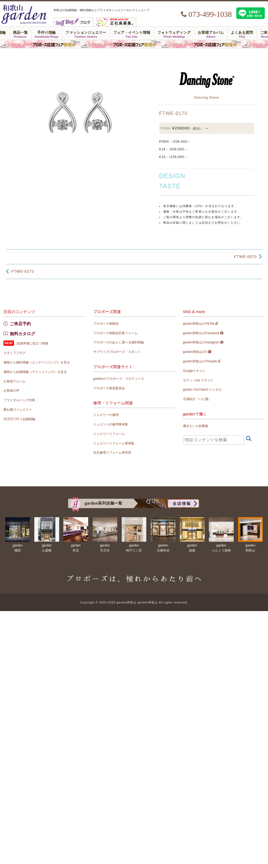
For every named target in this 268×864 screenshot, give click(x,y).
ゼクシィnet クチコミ (198, 380)
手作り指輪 (47, 33)
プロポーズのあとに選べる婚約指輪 (118, 342)
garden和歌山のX (197, 352)
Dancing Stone (206, 97)
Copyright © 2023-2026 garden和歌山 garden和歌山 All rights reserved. (134, 602)
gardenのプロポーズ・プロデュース (118, 379)
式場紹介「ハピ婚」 (197, 399)
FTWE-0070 (245, 257)
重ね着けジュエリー (17, 409)
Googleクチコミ (194, 371)
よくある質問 (242, 33)
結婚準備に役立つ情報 (32, 343)
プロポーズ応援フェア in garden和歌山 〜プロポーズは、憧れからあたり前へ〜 (134, 44)
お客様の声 (11, 390)
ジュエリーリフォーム (109, 434)
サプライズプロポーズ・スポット (117, 352)
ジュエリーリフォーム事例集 (113, 443)
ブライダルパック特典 (19, 400)
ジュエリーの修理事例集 (110, 424)
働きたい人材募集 (195, 426)
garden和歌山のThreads (202, 361)
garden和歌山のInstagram (203, 342)
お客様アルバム (211, 33)
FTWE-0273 (22, 271)
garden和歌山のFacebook (203, 333)
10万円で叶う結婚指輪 (19, 419)
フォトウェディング (174, 33)
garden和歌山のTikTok (200, 323)
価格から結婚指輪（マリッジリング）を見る (35, 372)
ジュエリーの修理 (106, 415)
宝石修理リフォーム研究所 (112, 452)
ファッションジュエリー (85, 33)
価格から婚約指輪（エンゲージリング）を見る (36, 362)
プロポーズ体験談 (106, 323)
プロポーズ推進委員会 (109, 388)
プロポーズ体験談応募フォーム (115, 333)
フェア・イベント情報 (131, 33)
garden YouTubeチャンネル (202, 389)
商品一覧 (20, 33)
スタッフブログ (14, 353)
